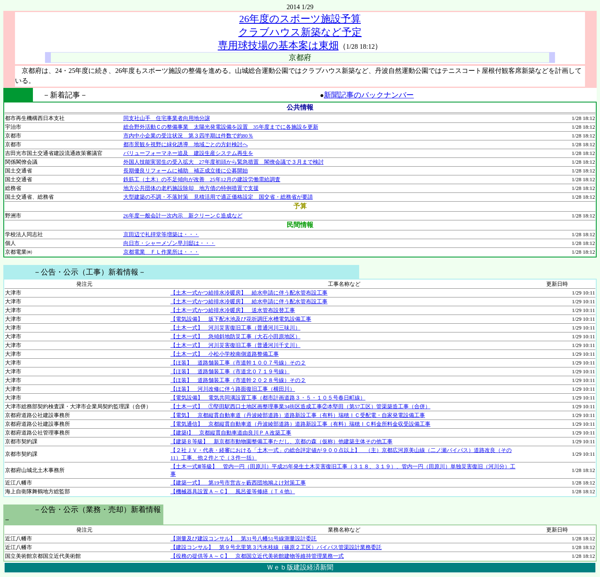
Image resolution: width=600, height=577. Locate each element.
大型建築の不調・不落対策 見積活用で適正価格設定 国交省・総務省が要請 (218, 197)
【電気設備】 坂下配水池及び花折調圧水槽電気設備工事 (240, 319)
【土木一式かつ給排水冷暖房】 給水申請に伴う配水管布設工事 (249, 293)
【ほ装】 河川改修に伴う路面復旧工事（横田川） (232, 389)
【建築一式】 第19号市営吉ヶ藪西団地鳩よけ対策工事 (238, 483)
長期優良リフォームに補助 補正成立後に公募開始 (185, 170)
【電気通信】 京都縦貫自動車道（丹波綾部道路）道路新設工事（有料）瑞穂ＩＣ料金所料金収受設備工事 (300, 424)
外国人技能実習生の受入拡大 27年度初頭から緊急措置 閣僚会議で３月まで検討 (223, 162)
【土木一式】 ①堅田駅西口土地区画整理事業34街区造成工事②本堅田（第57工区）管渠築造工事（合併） (300, 406)
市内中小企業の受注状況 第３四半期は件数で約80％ (188, 135)
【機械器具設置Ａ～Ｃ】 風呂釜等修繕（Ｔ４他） (232, 491)
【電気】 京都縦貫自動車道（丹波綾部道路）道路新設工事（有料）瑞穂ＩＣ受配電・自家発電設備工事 (297, 415)
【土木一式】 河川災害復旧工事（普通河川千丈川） (235, 345)
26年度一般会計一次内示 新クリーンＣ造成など (182, 215)
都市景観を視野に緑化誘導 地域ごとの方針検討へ (185, 144)
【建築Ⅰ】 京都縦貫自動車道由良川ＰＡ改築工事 (230, 433)
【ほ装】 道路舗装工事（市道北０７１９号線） (230, 371)
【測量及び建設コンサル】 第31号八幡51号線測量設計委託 (243, 538)
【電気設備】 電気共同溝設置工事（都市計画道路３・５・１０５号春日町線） (267, 398)
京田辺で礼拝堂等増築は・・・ (161, 234)
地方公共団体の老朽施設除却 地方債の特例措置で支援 (191, 188)
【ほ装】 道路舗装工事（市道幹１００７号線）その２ (238, 363)
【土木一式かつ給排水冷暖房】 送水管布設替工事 (232, 310)
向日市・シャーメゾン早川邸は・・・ (169, 243)
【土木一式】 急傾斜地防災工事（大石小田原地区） (235, 336)
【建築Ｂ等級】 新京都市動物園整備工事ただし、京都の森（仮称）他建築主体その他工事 (281, 441)
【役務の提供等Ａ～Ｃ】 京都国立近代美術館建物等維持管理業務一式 (257, 556)
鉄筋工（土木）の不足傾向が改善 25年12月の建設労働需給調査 (201, 179)
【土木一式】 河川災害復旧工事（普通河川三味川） (235, 328)
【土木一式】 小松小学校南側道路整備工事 (224, 354)
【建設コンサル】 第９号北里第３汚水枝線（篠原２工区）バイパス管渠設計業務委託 (276, 547)
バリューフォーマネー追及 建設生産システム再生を (188, 153)
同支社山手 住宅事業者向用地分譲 (166, 118)
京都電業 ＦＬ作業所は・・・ (161, 252)
